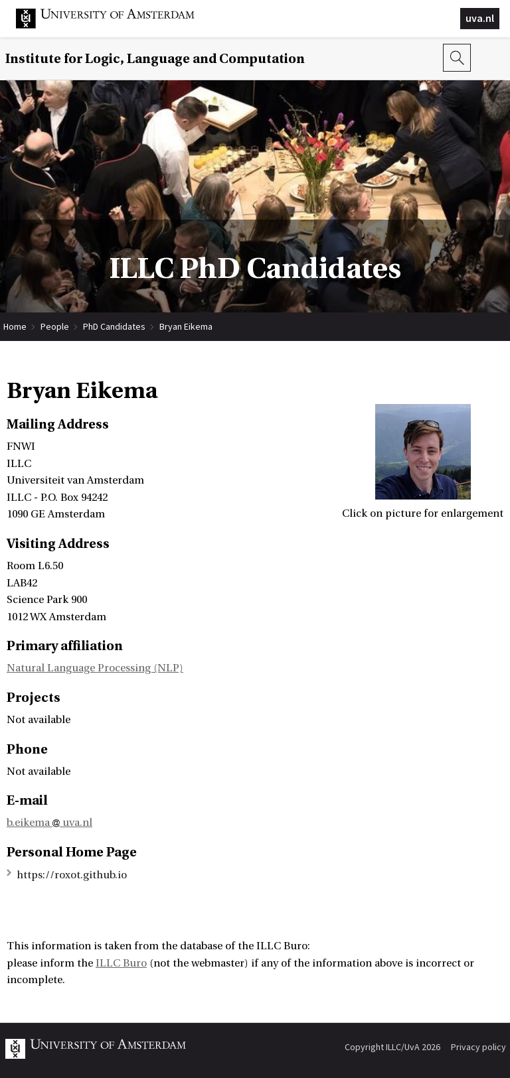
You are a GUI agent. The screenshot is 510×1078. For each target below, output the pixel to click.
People (55, 326)
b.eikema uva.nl (49, 823)
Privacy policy (478, 1047)
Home (15, 326)
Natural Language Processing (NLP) (95, 668)
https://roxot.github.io (72, 875)
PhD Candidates (114, 326)
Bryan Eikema (185, 326)
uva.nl (480, 18)
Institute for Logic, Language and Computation (155, 58)
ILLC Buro (121, 963)
